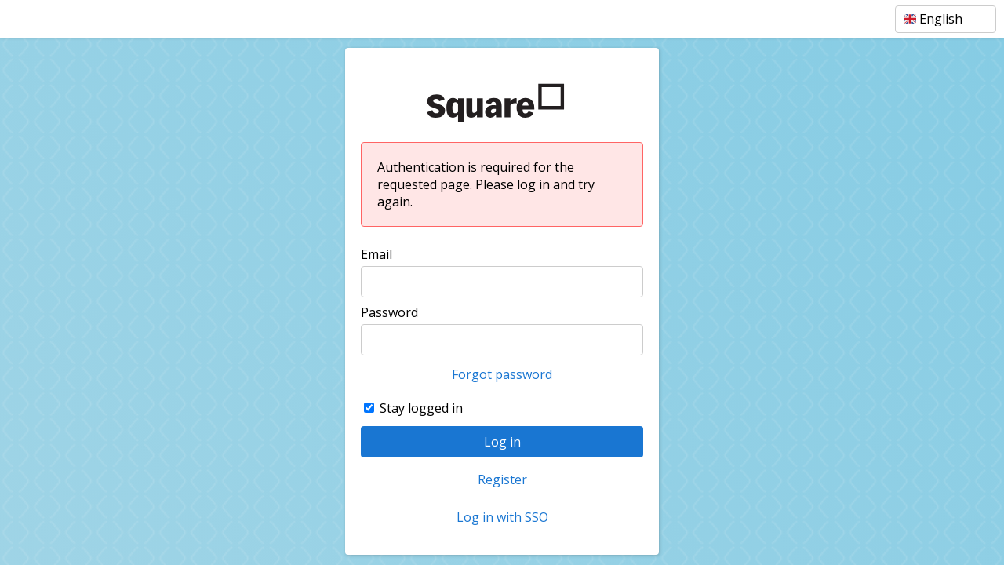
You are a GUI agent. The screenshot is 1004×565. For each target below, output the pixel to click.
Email (376, 254)
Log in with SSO (502, 517)
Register (502, 479)
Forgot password (502, 374)
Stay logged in (421, 408)
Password (389, 312)
